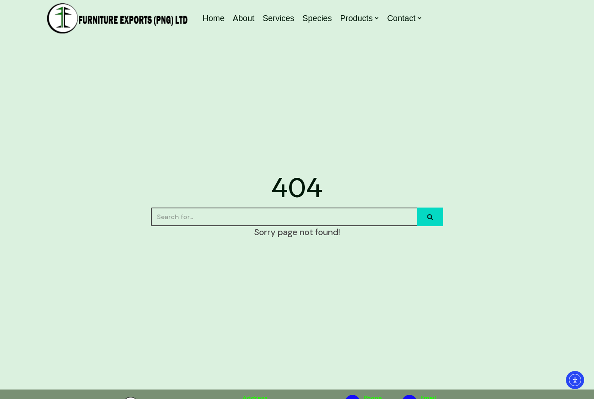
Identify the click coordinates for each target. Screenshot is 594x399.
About (243, 18)
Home (213, 18)
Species (317, 18)
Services (279, 18)
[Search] (284, 217)
